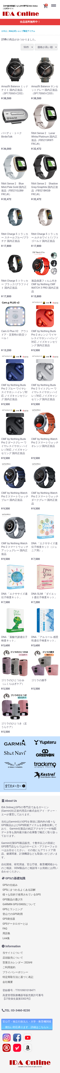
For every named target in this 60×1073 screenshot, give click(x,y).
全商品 (4, 31)
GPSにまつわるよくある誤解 (19, 889)
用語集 (6, 933)
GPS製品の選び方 (13, 899)
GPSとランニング (13, 909)
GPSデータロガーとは (15, 923)
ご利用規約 (9, 967)
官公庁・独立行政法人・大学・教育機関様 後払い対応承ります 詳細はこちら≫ (27, 1024)
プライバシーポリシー (15, 972)
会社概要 (8, 981)
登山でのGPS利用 (13, 913)
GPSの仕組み (10, 884)
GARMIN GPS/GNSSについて (19, 904)
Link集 (6, 938)
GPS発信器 (9, 918)
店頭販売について (13, 957)
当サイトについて (13, 952)
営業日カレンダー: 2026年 (18, 962)
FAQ (5, 928)
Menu (54, 3)
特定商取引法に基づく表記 (18, 977)
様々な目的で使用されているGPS (22, 894)
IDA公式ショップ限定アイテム (22, 31)
